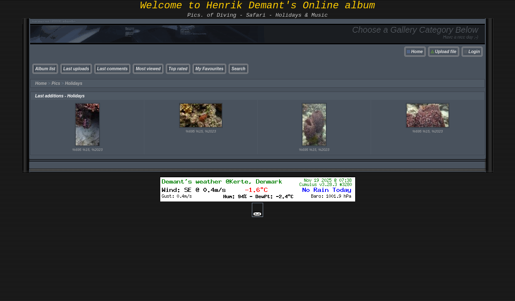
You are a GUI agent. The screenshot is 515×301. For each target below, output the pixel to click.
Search (238, 68)
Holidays (73, 83)
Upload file (445, 51)
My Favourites (209, 68)
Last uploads (76, 68)
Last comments (112, 68)
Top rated (178, 68)
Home (417, 51)
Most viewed (148, 68)
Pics (55, 83)
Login (474, 51)
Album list (45, 68)
